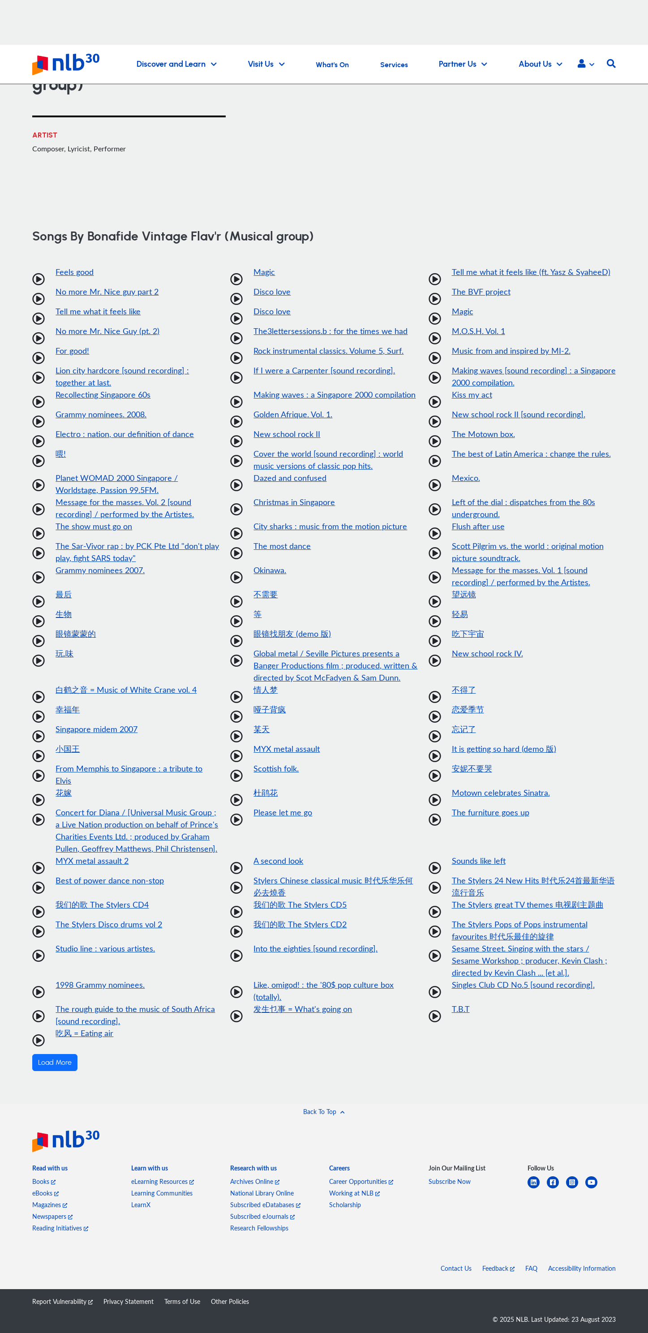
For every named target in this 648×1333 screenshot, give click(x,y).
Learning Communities (162, 1193)
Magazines (49, 1204)
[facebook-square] (556, 1187)
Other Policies (230, 1301)
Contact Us (456, 1268)
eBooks (45, 1193)
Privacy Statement (128, 1301)
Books (44, 1181)
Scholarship (345, 1204)
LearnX (140, 1204)
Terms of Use (182, 1301)
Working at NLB (354, 1193)
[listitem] (50, 1170)
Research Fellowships (259, 1228)
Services (394, 65)
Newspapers (52, 1216)
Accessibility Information (582, 1268)
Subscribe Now (450, 1181)
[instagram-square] (575, 1187)
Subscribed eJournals (262, 1216)
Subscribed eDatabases (265, 1204)
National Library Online (262, 1193)
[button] (586, 64)
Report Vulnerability (62, 1301)
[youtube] (595, 1187)
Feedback (498, 1268)
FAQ (531, 1268)
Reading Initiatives (60, 1228)
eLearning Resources (162, 1181)
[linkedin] (537, 1187)
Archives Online (254, 1181)
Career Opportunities (361, 1181)
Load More (55, 1062)
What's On (332, 65)
